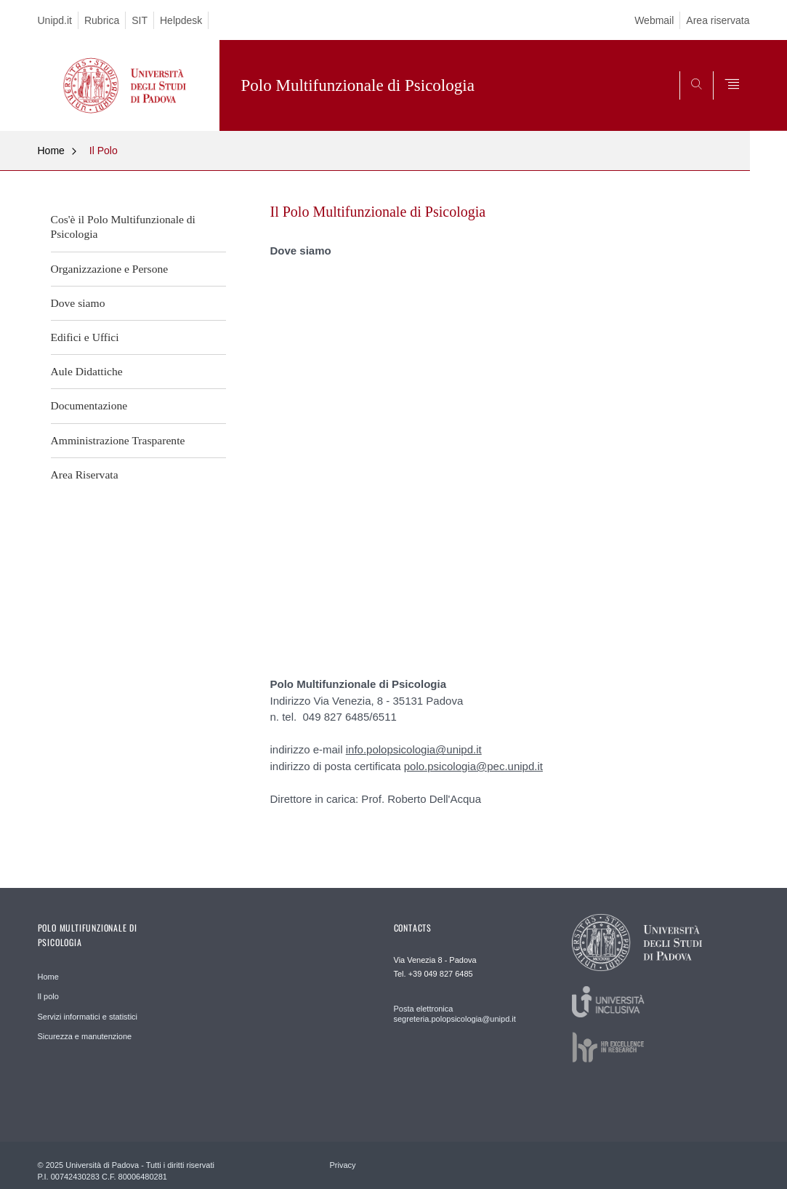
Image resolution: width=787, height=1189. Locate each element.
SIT (140, 20)
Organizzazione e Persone (110, 269)
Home (51, 150)
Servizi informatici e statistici (88, 1016)
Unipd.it (55, 20)
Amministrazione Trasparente (118, 440)
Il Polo (103, 150)
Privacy (343, 1165)
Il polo (48, 996)
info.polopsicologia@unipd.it (414, 749)
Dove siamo (78, 303)
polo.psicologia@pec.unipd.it (473, 766)
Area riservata (717, 20)
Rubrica (101, 20)
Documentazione (89, 405)
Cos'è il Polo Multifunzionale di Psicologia (123, 226)
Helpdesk (181, 20)
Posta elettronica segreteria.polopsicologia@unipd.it (455, 1013)
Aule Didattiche (87, 371)
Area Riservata (84, 474)
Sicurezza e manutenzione (85, 1036)
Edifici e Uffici (85, 337)
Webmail (654, 20)
